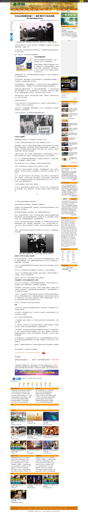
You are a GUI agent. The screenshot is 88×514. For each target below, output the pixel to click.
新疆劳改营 (73, 238)
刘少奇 (69, 243)
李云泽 (36, 438)
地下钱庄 (17, 424)
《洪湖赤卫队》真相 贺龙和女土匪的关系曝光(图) (45, 397)
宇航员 (29, 453)
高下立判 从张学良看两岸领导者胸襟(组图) (44, 402)
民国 (66, 242)
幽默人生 (64, 245)
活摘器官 (65, 222)
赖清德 (74, 226)
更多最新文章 (74, 179)
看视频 (44, 508)
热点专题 (64, 91)
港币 (75, 232)
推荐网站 (19, 508)
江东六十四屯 (69, 237)
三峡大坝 (70, 222)
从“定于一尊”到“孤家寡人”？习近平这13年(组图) (20, 393)
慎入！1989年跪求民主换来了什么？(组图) (19, 462)
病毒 (62, 221)
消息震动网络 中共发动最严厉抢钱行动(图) (69, 194)
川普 (70, 219)
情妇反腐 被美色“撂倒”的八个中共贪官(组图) (20, 400)
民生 (72, 241)
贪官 (75, 228)
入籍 (69, 241)
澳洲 (64, 242)
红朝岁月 (28, 11)
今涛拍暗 (69, 251)
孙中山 (72, 242)
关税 (64, 227)
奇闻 (64, 9)
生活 (59, 9)
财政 (66, 233)
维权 (69, 236)
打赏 (47, 20)
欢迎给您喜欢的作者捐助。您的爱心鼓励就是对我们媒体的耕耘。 (28, 352)
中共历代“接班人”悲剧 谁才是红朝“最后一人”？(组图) (21, 395)
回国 (67, 241)
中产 (69, 233)
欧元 (72, 232)
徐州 (47, 453)
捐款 (32, 507)
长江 (64, 223)
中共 (11, 26)
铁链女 (49, 453)
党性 (26, 320)
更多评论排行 (74, 215)
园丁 (63, 256)
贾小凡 (63, 252)
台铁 (68, 222)
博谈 (39, 9)
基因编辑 (64, 236)
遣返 (63, 241)
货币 (68, 232)
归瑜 (73, 252)
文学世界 (33, 11)
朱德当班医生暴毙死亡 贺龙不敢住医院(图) (44, 398)
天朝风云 (14, 11)
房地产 (62, 233)
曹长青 (68, 260)
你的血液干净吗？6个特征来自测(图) (50, 435)
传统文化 (37, 11)
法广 (62, 231)
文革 (66, 246)
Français (55, 507)
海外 (74, 241)
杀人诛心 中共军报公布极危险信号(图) (68, 185)
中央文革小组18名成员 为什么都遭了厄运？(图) (20, 466)
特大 (53, 20)
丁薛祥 (32, 438)
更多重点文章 (74, 162)
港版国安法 (73, 223)
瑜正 (68, 259)
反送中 (73, 228)
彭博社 (51, 424)
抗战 (70, 242)
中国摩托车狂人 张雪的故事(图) (67, 31)
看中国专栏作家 (65, 249)
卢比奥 (75, 219)
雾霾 (62, 236)
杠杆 (62, 232)
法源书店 (35, 508)
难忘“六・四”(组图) (72, 103)
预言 (72, 245)
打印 (51, 20)
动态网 (65, 508)
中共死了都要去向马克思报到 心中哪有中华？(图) (21, 471)
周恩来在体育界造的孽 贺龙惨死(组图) (43, 393)
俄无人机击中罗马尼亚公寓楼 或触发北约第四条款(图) (73, 154)
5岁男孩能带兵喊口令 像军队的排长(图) (68, 175)
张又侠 (73, 221)
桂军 (68, 242)
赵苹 (73, 256)
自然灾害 (48, 487)
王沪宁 (76, 227)
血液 (18, 438)
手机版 (42, 20)
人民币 (70, 232)
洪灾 (45, 487)
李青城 (73, 257)
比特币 (66, 232)
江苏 (45, 453)
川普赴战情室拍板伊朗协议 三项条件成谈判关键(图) (73, 144)
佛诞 (29, 423)
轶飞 (63, 253)
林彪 (67, 243)
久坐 (47, 437)
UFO (65, 226)
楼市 (64, 233)
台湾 (74, 233)
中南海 (67, 228)
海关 (62, 241)
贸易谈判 (72, 227)
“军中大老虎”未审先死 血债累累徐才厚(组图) (20, 398)
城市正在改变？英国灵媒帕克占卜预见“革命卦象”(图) (73, 149)
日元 (74, 232)
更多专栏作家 (74, 262)
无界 (69, 508)
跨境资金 (13, 424)
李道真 (68, 252)
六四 (74, 221)
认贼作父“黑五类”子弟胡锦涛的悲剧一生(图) (19, 459)
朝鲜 (68, 231)
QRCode (23, 378)
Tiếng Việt (61, 507)
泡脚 (13, 438)
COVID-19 (64, 221)
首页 (15, 9)
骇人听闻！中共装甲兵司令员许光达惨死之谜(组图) (46, 395)
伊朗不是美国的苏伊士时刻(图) (67, 174)
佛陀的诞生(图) (30, 421)
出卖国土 (62, 222)
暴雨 (51, 487)
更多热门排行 (74, 196)
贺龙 (11, 25)
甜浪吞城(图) (63, 30)
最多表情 (73, 199)
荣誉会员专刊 (65, 26)
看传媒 (52, 508)
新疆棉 (74, 222)
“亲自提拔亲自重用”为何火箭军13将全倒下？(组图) (21, 397)
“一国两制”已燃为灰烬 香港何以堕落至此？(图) (20, 392)
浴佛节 (34, 423)
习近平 (70, 221)
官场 (24, 9)
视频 (69, 9)
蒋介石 (74, 242)
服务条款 (41, 507)
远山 (68, 253)
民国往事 (19, 11)
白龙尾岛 (65, 238)
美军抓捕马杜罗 (64, 97)
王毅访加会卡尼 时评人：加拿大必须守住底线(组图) (73, 115)
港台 (34, 9)
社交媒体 (64, 231)
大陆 (19, 9)
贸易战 (68, 221)
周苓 (63, 255)
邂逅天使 (32, 453)
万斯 (68, 227)
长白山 (62, 238)
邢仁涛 (63, 259)
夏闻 (73, 253)
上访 (74, 236)
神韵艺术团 (30, 508)
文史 (54, 9)
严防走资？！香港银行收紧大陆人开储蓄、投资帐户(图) (73, 129)
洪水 (68, 223)
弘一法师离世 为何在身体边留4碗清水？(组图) (73, 158)
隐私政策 (46, 507)
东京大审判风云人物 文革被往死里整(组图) (19, 402)
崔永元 (65, 228)
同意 (81, 1)
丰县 (51, 453)
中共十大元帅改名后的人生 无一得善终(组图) (44, 390)
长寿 (14, 438)
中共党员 (11, 30)
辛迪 (73, 260)
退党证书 (60, 508)
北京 (22, 502)
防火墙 (67, 236)
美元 (63, 232)
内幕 (69, 228)
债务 (75, 231)
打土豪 (20, 424)
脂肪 (51, 437)
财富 (68, 233)
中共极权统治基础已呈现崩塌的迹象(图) (68, 172)
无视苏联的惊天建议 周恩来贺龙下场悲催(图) (44, 400)
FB (66, 231)
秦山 (63, 257)
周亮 (34, 438)
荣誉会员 (51, 365)
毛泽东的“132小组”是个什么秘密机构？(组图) (45, 464)
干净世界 (24, 508)
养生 (68, 246)
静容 (68, 257)
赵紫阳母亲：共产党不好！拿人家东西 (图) (19, 467)
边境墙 (66, 227)
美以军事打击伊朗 (65, 93)
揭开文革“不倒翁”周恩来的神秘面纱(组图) (44, 392)
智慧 (67, 245)
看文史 (16, 13)
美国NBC (16, 502)
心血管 (49, 437)
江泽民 (62, 228)
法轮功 (62, 237)
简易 (73, 251)
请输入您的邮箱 (69, 267)
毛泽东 (43, 61)
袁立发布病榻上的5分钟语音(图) (67, 212)
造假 (14, 453)
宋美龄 (62, 243)
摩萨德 (29, 487)
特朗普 (72, 219)
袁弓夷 (70, 223)
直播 (13, 453)
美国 (29, 9)
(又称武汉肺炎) (66, 219)
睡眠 (16, 438)
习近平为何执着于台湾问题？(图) (67, 193)
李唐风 (73, 255)
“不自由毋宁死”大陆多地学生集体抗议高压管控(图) (73, 124)
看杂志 (40, 508)
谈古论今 (24, 11)
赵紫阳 (13, 502)
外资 (49, 424)
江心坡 (68, 238)
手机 (70, 245)
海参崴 (72, 233)
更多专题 (74, 98)
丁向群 (29, 438)
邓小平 (65, 243)
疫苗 (66, 223)
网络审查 (65, 237)
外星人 (62, 246)
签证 (65, 241)
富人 (47, 424)
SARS (70, 238)
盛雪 (68, 256)
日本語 (65, 507)
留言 (49, 20)
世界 (49, 9)
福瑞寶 (56, 508)
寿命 (64, 246)
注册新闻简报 (65, 265)
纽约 (44, 9)
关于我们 (36, 507)
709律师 (71, 236)
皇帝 (73, 243)
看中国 (20, 5)
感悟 (69, 245)
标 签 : (12, 22)
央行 (74, 231)
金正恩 (69, 226)
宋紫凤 (63, 251)
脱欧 (72, 231)
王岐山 (71, 226)
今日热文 (13, 410)
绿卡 (70, 241)
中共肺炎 (62, 219)
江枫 (73, 259)
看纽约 (48, 508)
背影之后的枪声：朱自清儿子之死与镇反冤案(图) (20, 469)
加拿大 (70, 231)
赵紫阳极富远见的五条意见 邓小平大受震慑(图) (20, 457)
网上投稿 (23, 507)
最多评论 (65, 199)
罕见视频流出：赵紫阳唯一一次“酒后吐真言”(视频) (21, 464)
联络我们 (28, 507)
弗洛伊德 (62, 226)
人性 (11, 29)
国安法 (62, 223)
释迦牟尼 (31, 423)
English (50, 507)
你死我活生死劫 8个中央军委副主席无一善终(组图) (21, 390)
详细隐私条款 (65, 1)
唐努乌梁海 (73, 237)
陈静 (68, 255)
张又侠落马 (64, 95)
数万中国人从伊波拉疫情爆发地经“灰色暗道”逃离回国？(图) (73, 110)
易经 (62, 245)
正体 (44, 20)
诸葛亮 (75, 243)
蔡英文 (76, 233)
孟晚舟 (62, 227)
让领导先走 (33, 487)
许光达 (52, 45)
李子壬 (63, 260)
